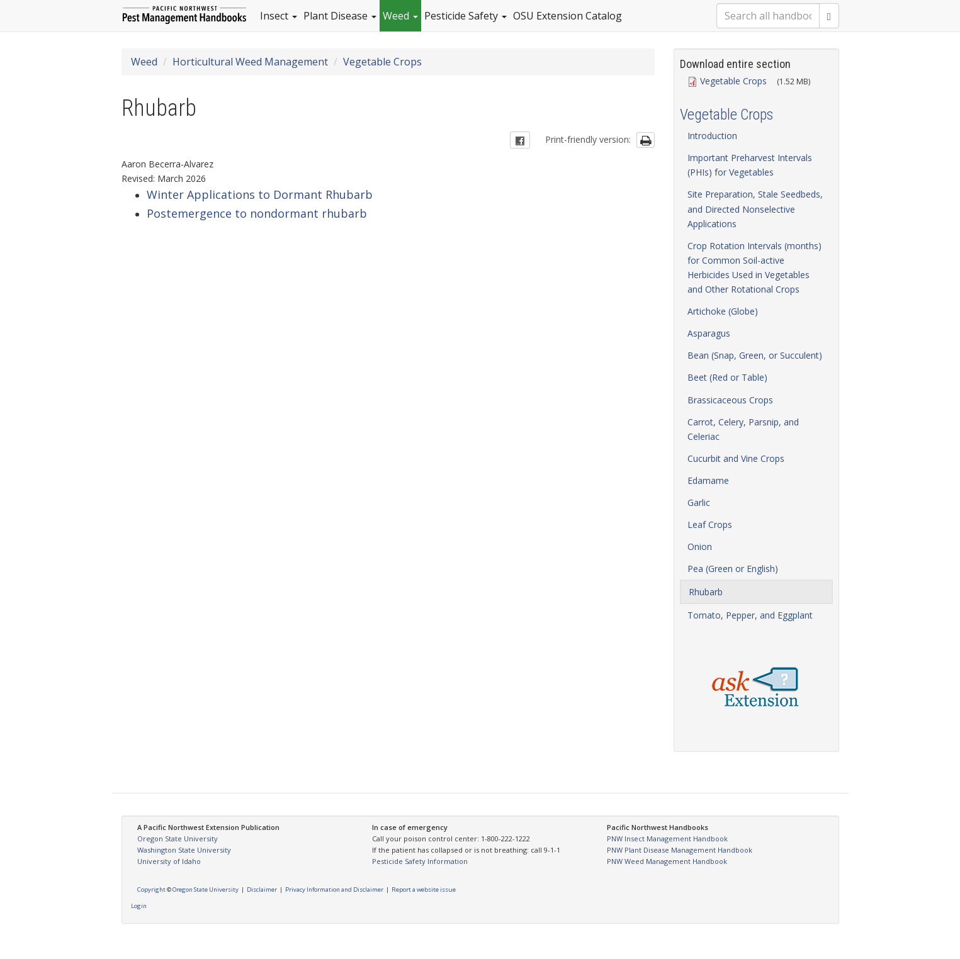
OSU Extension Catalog (567, 16)
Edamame (708, 480)
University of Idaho (169, 861)
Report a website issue (424, 889)
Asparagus (708, 333)
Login (139, 906)
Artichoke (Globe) (722, 311)
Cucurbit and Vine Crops (735, 458)
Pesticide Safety (465, 16)
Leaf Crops (709, 524)
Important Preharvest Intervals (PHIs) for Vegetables (749, 165)
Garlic (698, 502)
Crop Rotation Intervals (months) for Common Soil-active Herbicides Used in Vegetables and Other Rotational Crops (754, 267)
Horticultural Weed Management (250, 62)
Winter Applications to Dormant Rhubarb (260, 194)
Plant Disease (339, 16)
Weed (400, 16)
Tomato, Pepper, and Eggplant (750, 615)
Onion (699, 546)
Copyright (151, 889)
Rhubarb (706, 592)
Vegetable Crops (382, 62)
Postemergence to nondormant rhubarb (257, 213)
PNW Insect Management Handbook (667, 838)
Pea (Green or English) (732, 569)
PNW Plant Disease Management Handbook (679, 850)
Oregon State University (177, 838)
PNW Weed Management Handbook (667, 861)
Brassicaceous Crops (730, 400)
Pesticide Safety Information (420, 861)
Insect (278, 16)
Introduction (712, 136)
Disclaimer (262, 889)
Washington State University (184, 850)
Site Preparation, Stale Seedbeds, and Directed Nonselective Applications (755, 208)
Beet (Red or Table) (727, 377)
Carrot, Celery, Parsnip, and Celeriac (743, 429)
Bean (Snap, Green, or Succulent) (754, 355)
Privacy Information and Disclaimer (334, 889)
